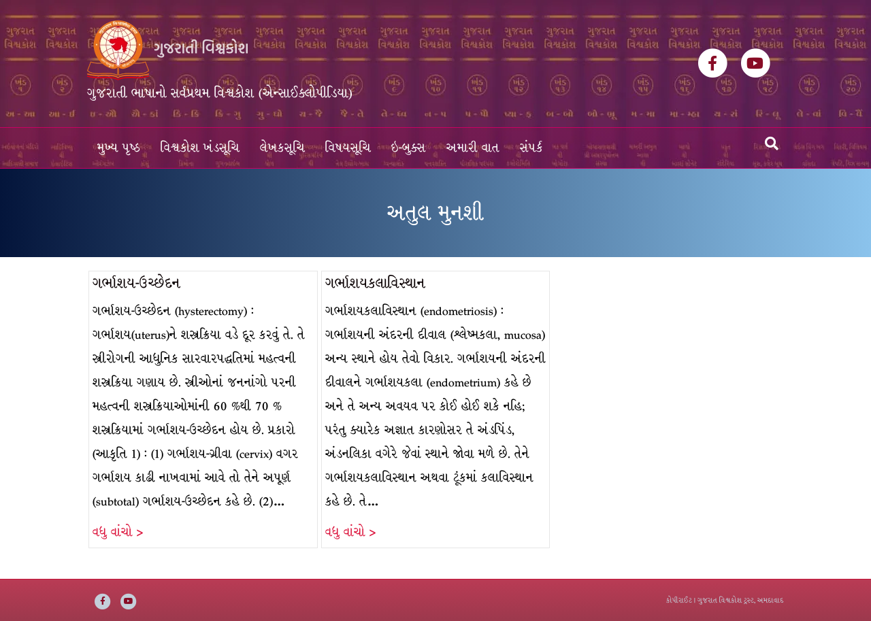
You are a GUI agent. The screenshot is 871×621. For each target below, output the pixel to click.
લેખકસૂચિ (282, 148)
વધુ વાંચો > (118, 532)
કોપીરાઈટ (679, 600)
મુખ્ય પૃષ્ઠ (118, 148)
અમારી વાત (472, 148)
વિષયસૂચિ (348, 148)
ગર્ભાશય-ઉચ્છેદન (136, 283)
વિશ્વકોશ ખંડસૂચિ (200, 148)
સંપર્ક (531, 148)
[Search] (771, 143)
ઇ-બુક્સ (408, 148)
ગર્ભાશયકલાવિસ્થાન (375, 283)
